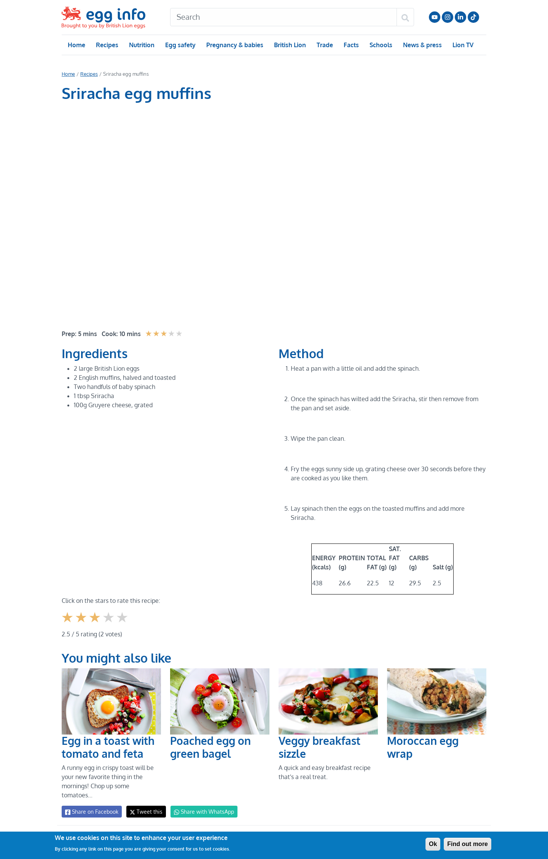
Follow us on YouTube (434, 17)
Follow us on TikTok (473, 17)
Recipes (107, 45)
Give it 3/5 (95, 623)
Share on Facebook (91, 811)
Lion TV (462, 45)
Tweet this (144, 811)
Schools (380, 45)
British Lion (289, 45)
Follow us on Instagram (447, 17)
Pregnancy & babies (234, 45)
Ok (433, 844)
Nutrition (142, 45)
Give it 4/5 (109, 623)
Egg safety (180, 45)
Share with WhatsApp (200, 811)
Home (76, 45)
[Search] (283, 17)
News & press (421, 45)
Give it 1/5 (68, 623)
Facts (350, 45)
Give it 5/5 (122, 623)
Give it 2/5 (81, 623)
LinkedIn (460, 17)
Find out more (467, 844)
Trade (324, 45)
